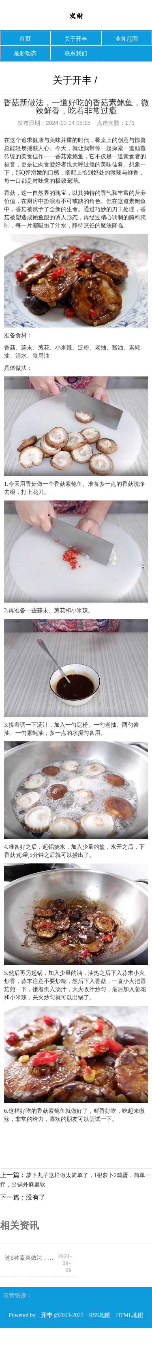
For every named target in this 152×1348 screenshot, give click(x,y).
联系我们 (75, 53)
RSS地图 (100, 1315)
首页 (25, 38)
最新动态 (25, 53)
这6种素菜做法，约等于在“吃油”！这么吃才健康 (31, 1257)
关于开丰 (75, 38)
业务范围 (126, 38)
